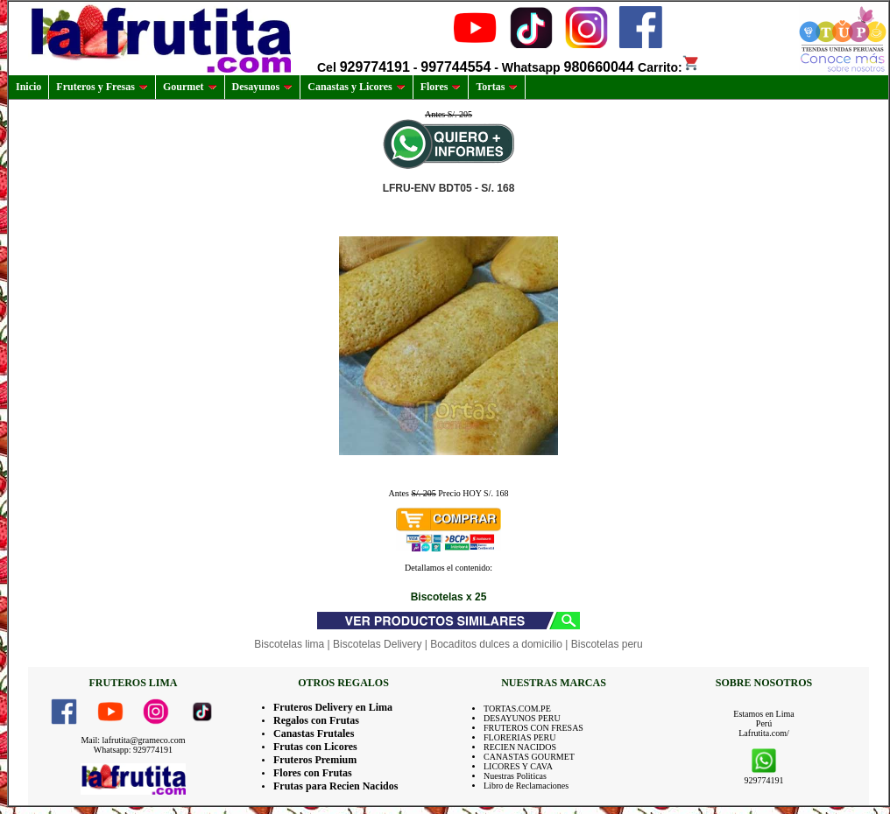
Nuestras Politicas (515, 776)
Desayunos (262, 87)
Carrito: (669, 67)
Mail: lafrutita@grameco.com (133, 740)
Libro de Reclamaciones (526, 785)
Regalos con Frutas (316, 720)
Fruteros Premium (315, 760)
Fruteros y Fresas (102, 87)
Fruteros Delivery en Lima (332, 707)
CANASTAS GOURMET (529, 756)
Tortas (497, 87)
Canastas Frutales (313, 733)
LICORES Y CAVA (518, 766)
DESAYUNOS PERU (522, 718)
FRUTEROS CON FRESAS (533, 728)
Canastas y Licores (356, 87)
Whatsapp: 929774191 (133, 749)
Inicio (28, 87)
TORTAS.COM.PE (517, 708)
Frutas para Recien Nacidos (335, 786)
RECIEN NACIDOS (520, 747)
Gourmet (190, 87)
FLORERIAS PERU (520, 737)
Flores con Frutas (312, 773)
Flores (441, 87)
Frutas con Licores (315, 746)
